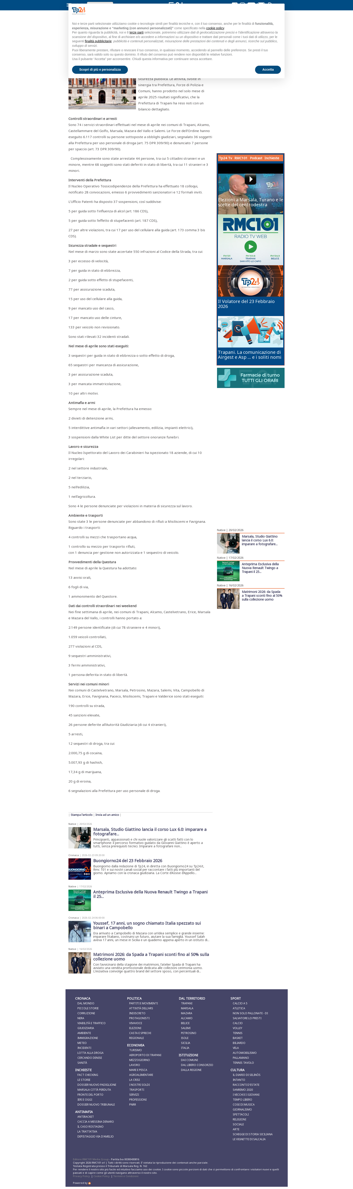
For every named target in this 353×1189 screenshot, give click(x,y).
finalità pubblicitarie (98, 41)
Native (72, 824)
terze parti (136, 32)
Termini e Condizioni (125, 1176)
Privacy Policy (81, 1176)
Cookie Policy (101, 1176)
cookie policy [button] (215, 28)
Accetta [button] (268, 69)
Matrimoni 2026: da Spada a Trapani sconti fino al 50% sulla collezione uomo (262, 595)
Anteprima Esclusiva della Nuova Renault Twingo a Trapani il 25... (260, 568)
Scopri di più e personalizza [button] (100, 69)
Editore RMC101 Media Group (91, 1159)
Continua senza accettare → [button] (258, 10)
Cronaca (73, 855)
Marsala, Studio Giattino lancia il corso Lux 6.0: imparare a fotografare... (260, 540)
